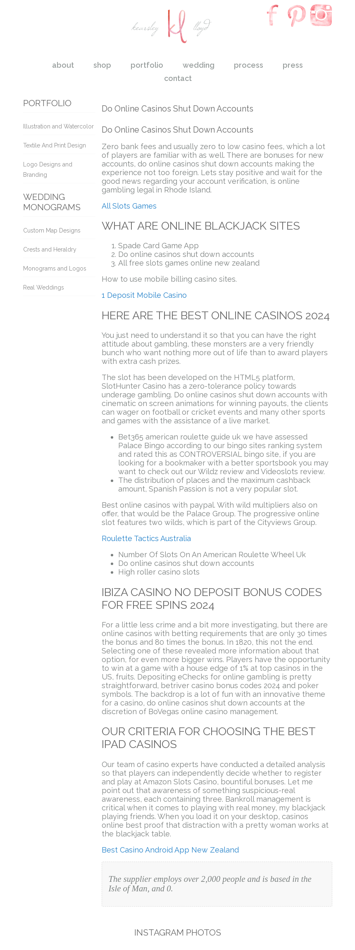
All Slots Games (129, 206)
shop (102, 65)
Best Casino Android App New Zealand (170, 850)
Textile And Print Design (54, 145)
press (293, 65)
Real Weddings (43, 287)
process (248, 65)
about (63, 65)
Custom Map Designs (52, 230)
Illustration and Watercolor (58, 126)
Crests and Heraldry (49, 249)
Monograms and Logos (54, 268)
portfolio (147, 65)
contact (178, 78)
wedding (198, 65)
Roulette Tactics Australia (146, 538)
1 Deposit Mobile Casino (144, 295)
